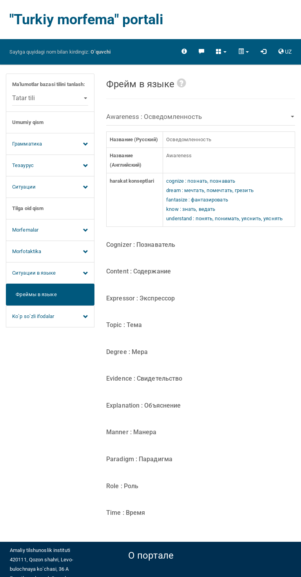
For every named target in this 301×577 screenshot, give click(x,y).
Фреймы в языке (34, 294)
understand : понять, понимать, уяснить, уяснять (224, 218)
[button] (221, 51)
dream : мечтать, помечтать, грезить (210, 190)
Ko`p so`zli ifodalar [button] (50, 317)
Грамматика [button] (50, 144)
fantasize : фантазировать (197, 200)
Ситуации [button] (50, 187)
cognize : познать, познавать (200, 181)
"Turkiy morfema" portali (86, 19)
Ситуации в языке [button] (50, 273)
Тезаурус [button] (50, 166)
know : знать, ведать (190, 209)
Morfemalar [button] (50, 230)
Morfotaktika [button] (50, 252)
